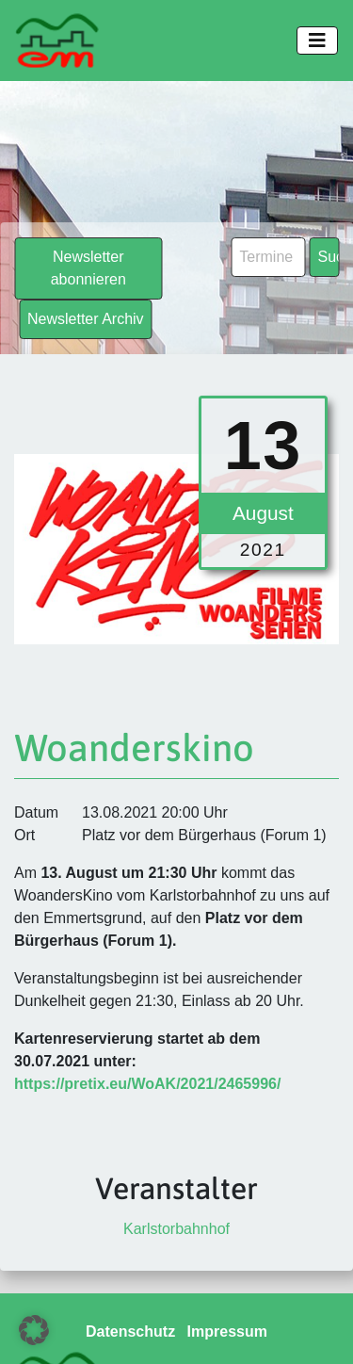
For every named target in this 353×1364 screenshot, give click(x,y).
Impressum (227, 1331)
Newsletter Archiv (85, 319)
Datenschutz (130, 1331)
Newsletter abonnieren (88, 268)
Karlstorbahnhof (176, 1229)
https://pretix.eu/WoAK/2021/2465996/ (147, 1084)
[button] (34, 1330)
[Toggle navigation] (317, 40)
